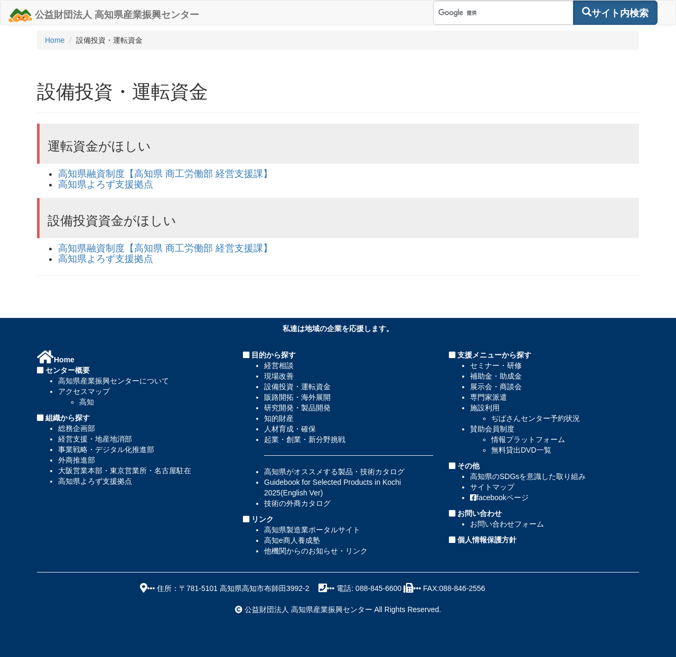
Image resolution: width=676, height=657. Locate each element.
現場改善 (279, 376)
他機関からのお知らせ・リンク (316, 551)
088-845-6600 (378, 588)
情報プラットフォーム (528, 439)
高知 (86, 402)
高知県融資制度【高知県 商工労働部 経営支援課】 (165, 173)
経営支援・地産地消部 (95, 439)
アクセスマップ (84, 391)
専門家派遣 (488, 397)
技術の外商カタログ (297, 503)
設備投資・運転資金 (297, 386)
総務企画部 (76, 428)
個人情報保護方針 (486, 540)
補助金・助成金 (496, 376)
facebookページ (499, 497)
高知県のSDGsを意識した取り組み (528, 476)
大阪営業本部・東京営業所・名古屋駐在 (124, 470)
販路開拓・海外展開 (297, 397)
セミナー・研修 (496, 365)
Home (54, 40)
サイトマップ (492, 487)
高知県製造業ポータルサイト (312, 529)
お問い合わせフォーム (507, 524)
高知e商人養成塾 (292, 540)
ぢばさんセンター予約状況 (535, 418)
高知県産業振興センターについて (113, 381)
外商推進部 (76, 460)
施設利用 (485, 407)
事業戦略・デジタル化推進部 (106, 449)
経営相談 (279, 365)
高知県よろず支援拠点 (105, 184)
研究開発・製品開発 (297, 407)
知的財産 (279, 418)
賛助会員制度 (492, 429)
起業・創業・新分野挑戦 (304, 439)
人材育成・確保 (290, 429)
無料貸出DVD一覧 (521, 450)
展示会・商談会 (496, 386)
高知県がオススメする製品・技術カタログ (334, 471)
